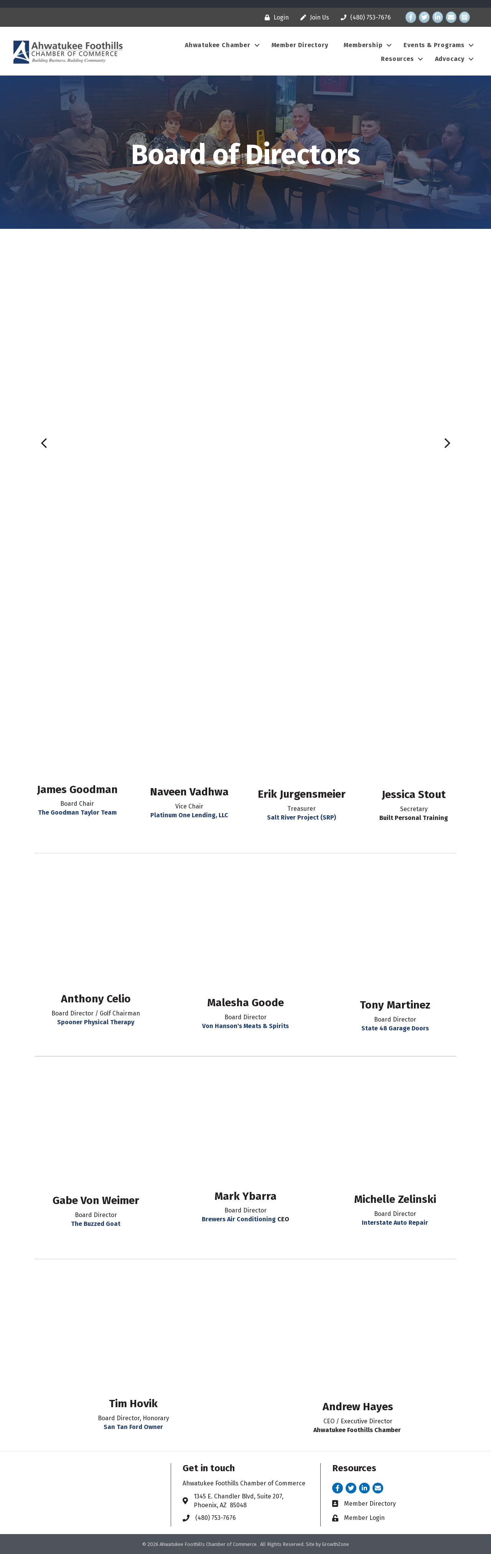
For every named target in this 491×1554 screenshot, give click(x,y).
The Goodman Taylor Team (77, 812)
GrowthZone (335, 1544)
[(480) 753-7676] (364, 17)
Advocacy (450, 58)
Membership (363, 45)
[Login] (275, 17)
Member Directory (300, 45)
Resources (397, 58)
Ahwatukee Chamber (217, 45)
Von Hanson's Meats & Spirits (245, 1026)
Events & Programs (434, 45)
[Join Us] (313, 17)
